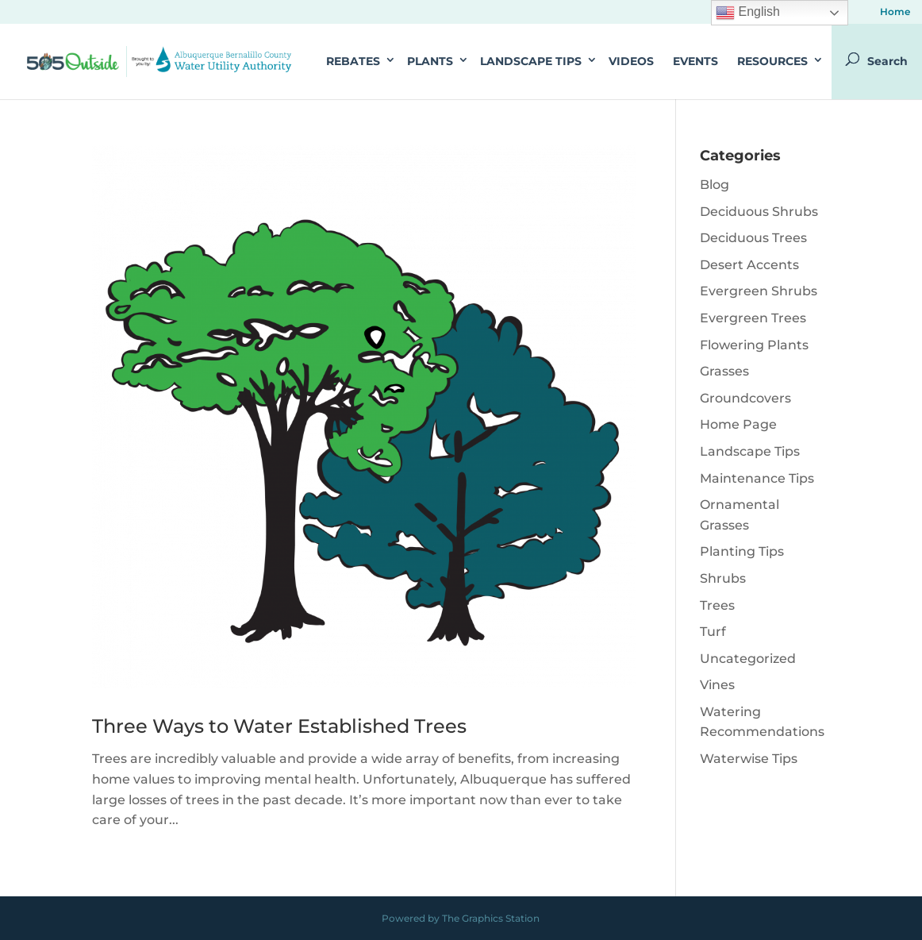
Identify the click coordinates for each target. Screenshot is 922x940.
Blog (714, 184)
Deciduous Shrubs (759, 211)
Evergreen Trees (753, 318)
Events (695, 61)
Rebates (353, 61)
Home (895, 12)
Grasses (724, 371)
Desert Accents (749, 264)
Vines (717, 684)
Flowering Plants (754, 344)
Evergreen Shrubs (758, 291)
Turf (713, 631)
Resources (772, 61)
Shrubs (723, 578)
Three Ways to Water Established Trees (279, 726)
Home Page (738, 424)
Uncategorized (748, 658)
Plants (430, 61)
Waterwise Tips (748, 758)
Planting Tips (742, 551)
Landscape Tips (531, 61)
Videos (631, 61)
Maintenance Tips (757, 478)
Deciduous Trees (753, 237)
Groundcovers (745, 398)
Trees (717, 605)
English (748, 12)
